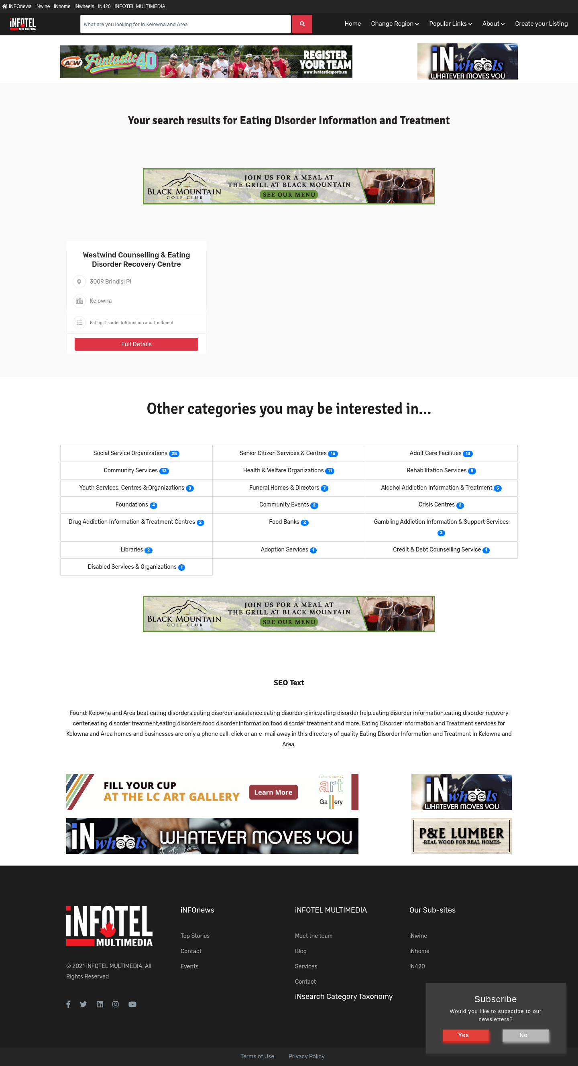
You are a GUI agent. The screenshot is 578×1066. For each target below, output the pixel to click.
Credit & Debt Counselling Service (437, 549)
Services (306, 966)
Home (352, 23)
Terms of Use (257, 1056)
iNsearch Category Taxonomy (344, 996)
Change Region (392, 23)
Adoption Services (284, 549)
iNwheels (84, 6)
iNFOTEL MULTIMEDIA (140, 6)
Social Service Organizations (130, 453)
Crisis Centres (437, 504)
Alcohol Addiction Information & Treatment (436, 487)
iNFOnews (16, 6)
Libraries (131, 549)
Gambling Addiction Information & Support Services (441, 522)
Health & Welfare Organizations (283, 470)
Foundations (132, 504)
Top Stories (195, 936)
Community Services (131, 470)
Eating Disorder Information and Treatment (131, 322)
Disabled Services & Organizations (132, 567)
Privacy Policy (307, 1056)
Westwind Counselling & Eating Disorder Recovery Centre (136, 260)
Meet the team (314, 936)
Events (190, 966)
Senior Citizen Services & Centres (283, 453)
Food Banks (284, 522)
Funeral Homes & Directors (284, 487)
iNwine (42, 6)
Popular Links (447, 23)
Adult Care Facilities (436, 453)
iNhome (62, 6)
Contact (191, 951)
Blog (301, 951)
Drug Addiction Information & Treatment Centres (132, 522)
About (490, 23)
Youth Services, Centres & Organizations (131, 487)
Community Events (284, 504)
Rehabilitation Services (436, 470)
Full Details (136, 344)
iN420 (104, 6)
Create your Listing (541, 23)
